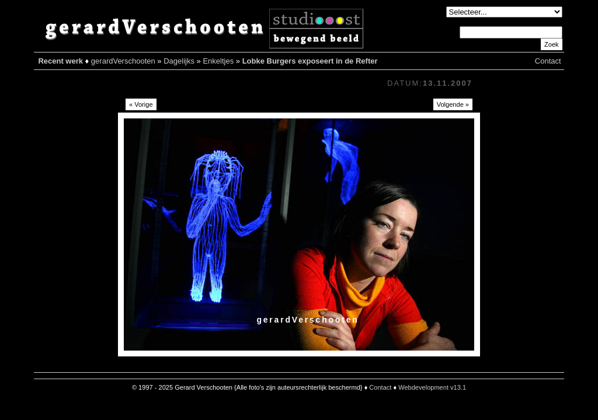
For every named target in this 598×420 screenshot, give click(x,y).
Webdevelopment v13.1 (432, 387)
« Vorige (141, 104)
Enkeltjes (218, 61)
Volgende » (453, 104)
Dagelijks (179, 61)
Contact (548, 61)
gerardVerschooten (123, 61)
